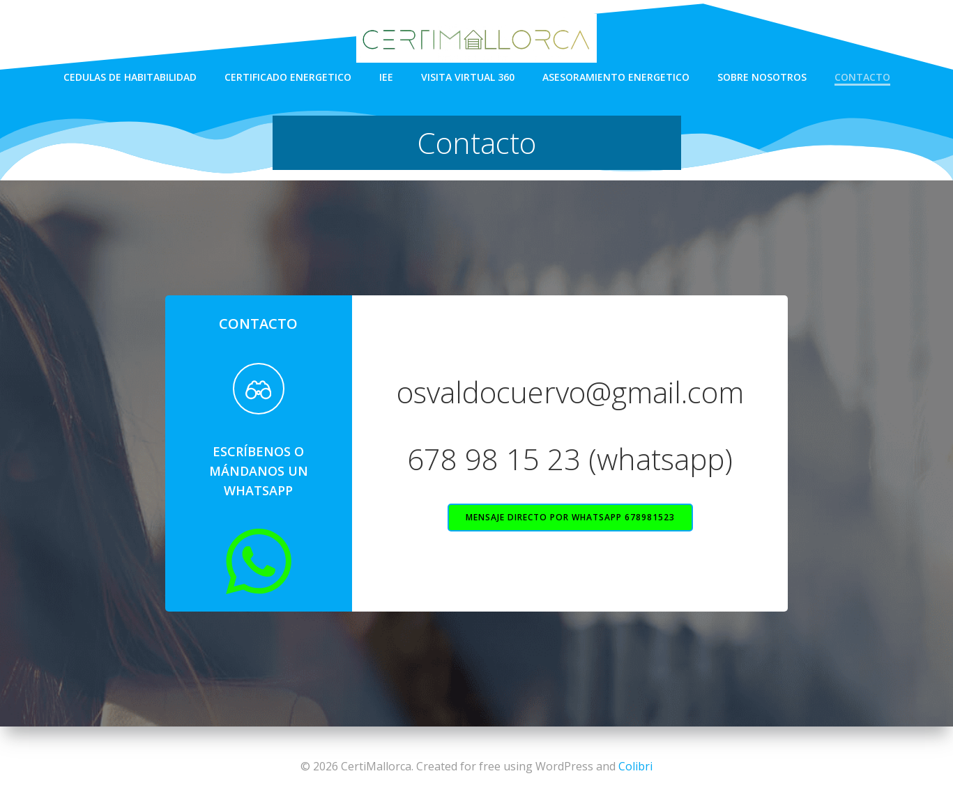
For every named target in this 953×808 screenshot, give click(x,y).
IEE (386, 77)
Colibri (635, 766)
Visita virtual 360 (467, 77)
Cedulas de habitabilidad (130, 77)
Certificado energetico (287, 77)
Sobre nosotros (762, 77)
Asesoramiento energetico (615, 77)
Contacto (862, 77)
